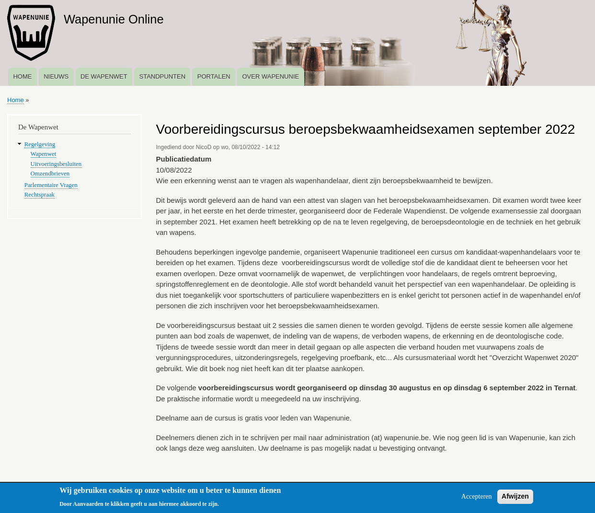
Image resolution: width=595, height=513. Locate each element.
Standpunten (162, 76)
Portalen (213, 76)
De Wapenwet (103, 76)
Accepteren (476, 499)
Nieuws (56, 76)
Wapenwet (44, 154)
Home (22, 76)
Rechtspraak (39, 194)
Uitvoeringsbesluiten (56, 164)
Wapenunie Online (114, 19)
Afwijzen (515, 499)
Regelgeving (40, 144)
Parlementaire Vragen (51, 185)
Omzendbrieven (50, 173)
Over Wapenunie (270, 76)
